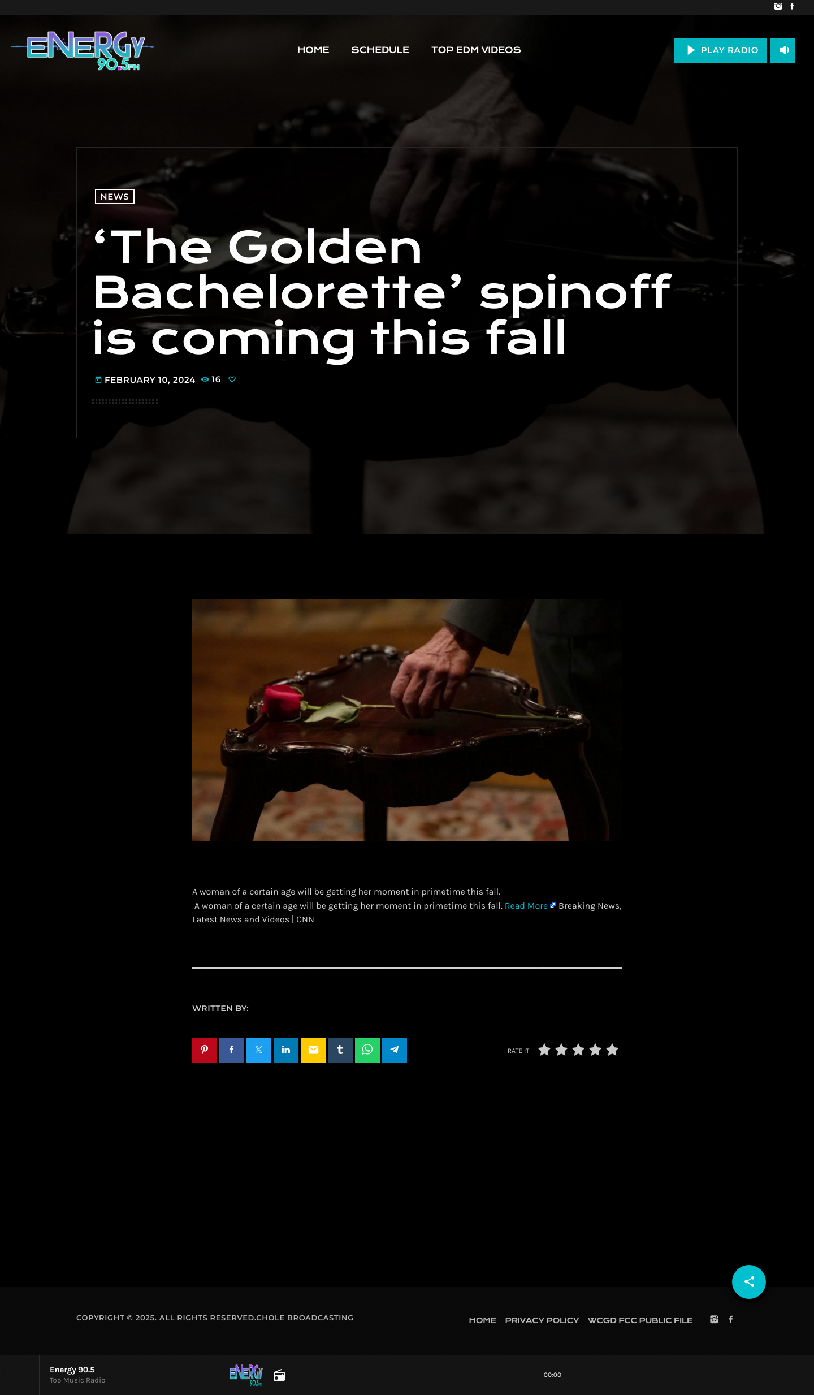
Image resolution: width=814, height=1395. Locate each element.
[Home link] (82, 50)
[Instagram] (778, 7)
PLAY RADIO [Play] (720, 50)
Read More (526, 906)
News (115, 196)
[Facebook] (792, 7)
